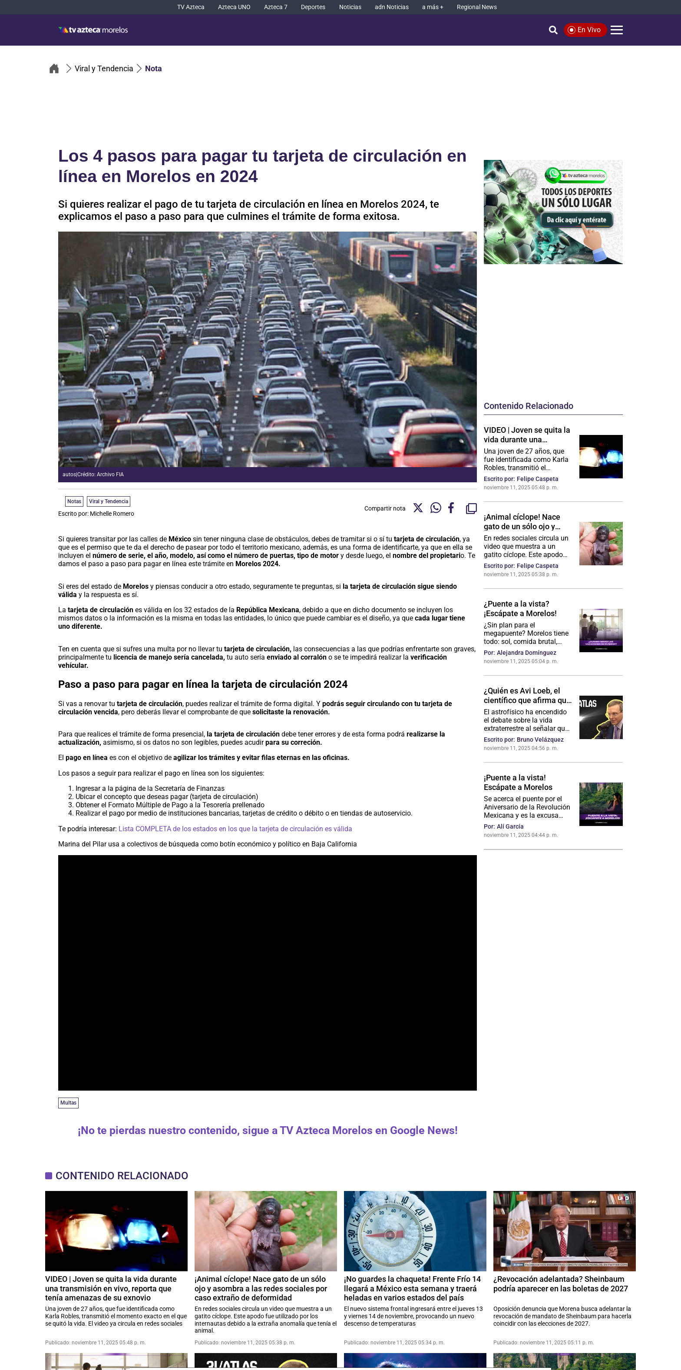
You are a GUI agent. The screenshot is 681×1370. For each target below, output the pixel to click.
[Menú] (617, 30)
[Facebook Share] (453, 508)
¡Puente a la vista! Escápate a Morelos (518, 782)
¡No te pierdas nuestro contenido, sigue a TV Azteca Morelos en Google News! (268, 1130)
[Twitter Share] (418, 508)
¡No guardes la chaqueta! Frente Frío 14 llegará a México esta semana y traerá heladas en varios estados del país (412, 1288)
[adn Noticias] (391, 7)
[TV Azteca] (191, 7)
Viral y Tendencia (108, 501)
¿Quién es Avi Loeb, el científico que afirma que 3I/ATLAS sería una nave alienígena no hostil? (527, 695)
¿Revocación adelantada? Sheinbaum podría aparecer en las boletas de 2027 (560, 1283)
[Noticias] (350, 7)
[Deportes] (313, 7)
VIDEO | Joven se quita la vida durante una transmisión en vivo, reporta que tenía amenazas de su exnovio (527, 434)
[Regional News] (476, 7)
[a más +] (433, 7)
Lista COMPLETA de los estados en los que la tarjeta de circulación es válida (235, 829)
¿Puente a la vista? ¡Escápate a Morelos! (520, 608)
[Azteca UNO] (234, 7)
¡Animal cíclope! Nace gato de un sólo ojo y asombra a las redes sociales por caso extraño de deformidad (528, 521)
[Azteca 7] (276, 7)
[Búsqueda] (553, 30)
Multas (68, 1103)
